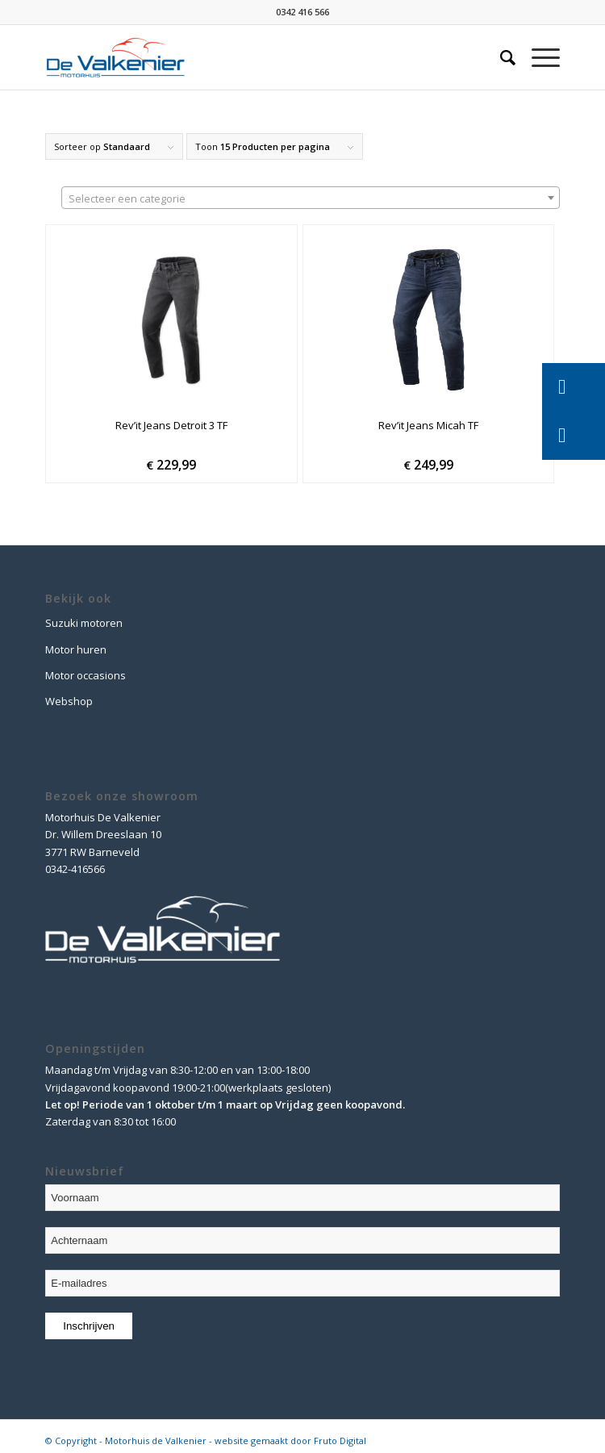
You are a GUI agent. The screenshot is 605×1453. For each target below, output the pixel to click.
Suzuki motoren (84, 623)
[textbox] (310, 198)
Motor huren (75, 649)
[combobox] (310, 197)
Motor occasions (85, 675)
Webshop (69, 701)
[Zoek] (499, 57)
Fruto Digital (340, 1440)
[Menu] (537, 57)
